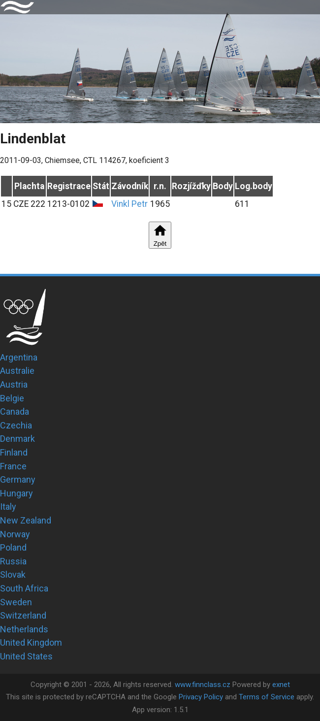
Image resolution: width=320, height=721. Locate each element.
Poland (13, 547)
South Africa (24, 588)
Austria (14, 384)
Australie (17, 370)
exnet (281, 684)
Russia (13, 561)
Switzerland (23, 615)
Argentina (18, 357)
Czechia (16, 425)
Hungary (16, 493)
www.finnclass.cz (202, 684)
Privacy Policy (201, 696)
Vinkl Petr (129, 204)
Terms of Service (266, 696)
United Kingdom (31, 642)
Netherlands (24, 629)
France (13, 466)
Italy (8, 506)
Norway (15, 534)
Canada (14, 411)
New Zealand (25, 520)
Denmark (17, 438)
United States (26, 656)
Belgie (12, 398)
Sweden (16, 602)
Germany (17, 479)
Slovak (13, 574)
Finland (14, 452)
